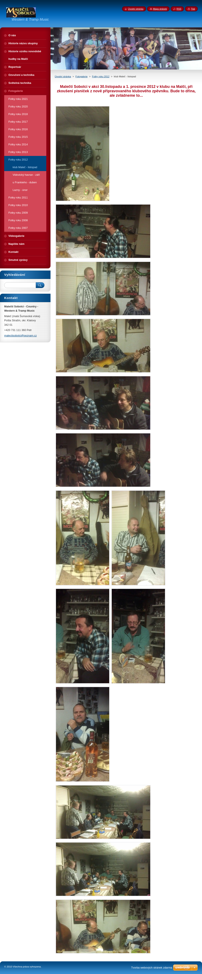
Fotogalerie (82, 76)
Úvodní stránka (63, 76)
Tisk (193, 9)
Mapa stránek (160, 9)
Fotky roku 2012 (100, 76)
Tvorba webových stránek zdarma (151, 967)
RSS (179, 9)
